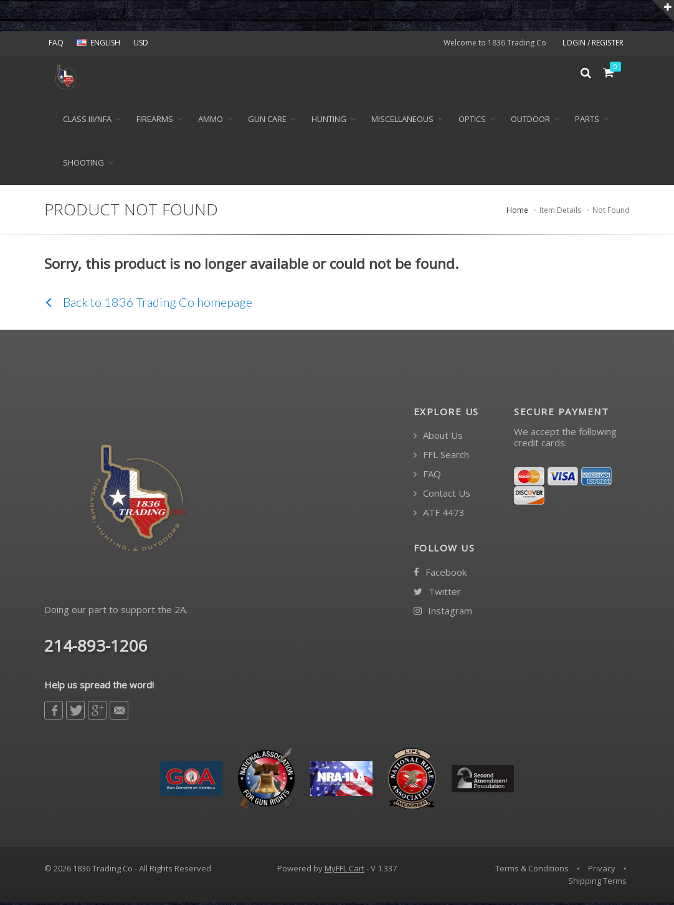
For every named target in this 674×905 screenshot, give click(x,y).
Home (517, 212)
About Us (438, 438)
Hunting (328, 120)
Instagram (443, 613)
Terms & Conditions (532, 870)
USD (140, 42)
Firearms (154, 120)
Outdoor (530, 120)
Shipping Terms (597, 882)
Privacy (601, 870)
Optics (472, 120)
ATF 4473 (439, 515)
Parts (587, 120)
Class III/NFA (87, 120)
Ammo (210, 120)
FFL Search (441, 457)
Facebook (440, 574)
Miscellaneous (402, 120)
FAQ (56, 42)
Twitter (437, 593)
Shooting (83, 164)
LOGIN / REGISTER (593, 42)
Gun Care (267, 120)
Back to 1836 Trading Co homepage (148, 304)
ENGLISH (98, 42)
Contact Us (442, 496)
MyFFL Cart (344, 870)
